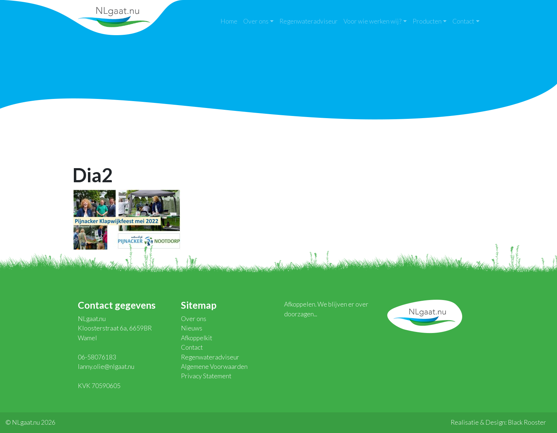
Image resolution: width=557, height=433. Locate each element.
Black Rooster (527, 422)
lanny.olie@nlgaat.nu (106, 366)
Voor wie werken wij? (372, 21)
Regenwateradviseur (308, 21)
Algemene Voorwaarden (214, 366)
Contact (463, 21)
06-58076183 (97, 357)
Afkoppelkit (196, 338)
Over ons (256, 21)
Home (228, 21)
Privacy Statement (206, 376)
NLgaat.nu (114, 16)
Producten (427, 21)
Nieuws (191, 328)
